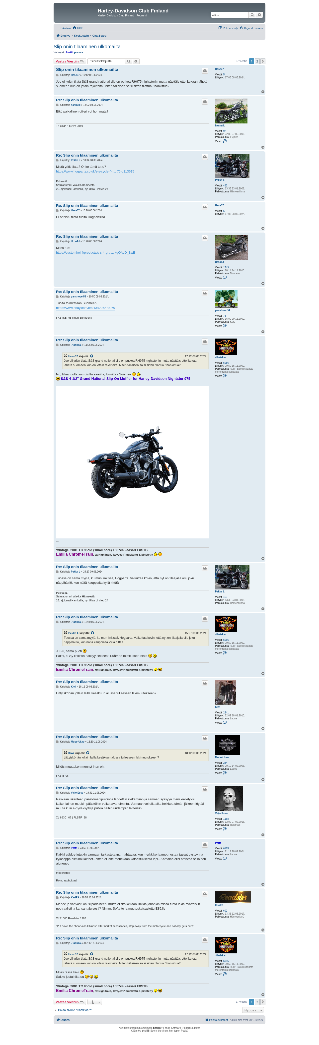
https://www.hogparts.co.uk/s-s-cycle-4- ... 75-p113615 (95, 171)
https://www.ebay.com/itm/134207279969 (85, 308)
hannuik (220, 125)
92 (224, 131)
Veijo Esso (221, 813)
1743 (226, 267)
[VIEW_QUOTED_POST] (92, 356)
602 (225, 910)
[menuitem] (78, 28)
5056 (226, 362)
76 (224, 315)
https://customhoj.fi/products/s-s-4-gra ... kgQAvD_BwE (95, 252)
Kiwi (217, 707)
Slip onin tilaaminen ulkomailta (87, 46)
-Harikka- (220, 357)
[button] (262, 61)
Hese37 (219, 69)
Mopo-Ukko (222, 757)
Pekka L (220, 180)
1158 (226, 818)
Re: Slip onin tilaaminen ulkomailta (87, 100)
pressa (78, 52)
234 (225, 762)
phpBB (157, 1028)
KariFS (219, 905)
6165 (226, 848)
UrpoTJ (219, 262)
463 (225, 185)
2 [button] (257, 61)
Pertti (69, 52)
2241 (226, 712)
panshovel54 (222, 310)
